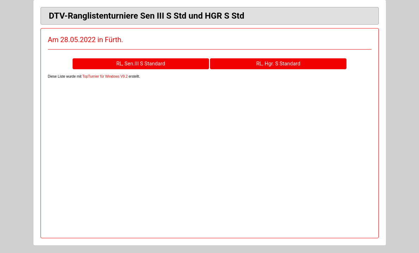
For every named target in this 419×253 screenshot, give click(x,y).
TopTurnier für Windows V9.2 (105, 76)
